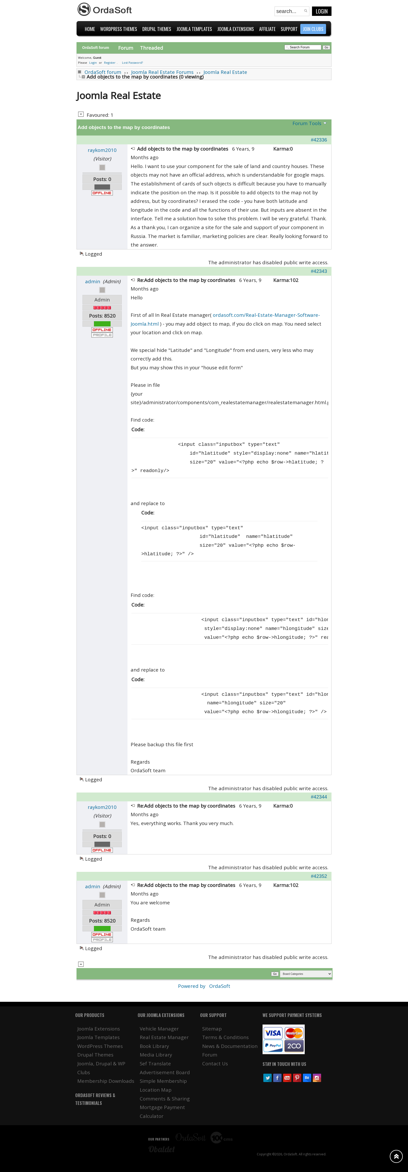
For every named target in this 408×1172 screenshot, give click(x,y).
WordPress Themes (100, 1046)
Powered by (192, 986)
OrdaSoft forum (103, 72)
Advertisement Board (165, 1072)
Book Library (154, 1046)
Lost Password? (132, 63)
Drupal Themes (95, 1054)
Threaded (151, 47)
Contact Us (215, 1063)
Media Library (156, 1054)
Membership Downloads (105, 1081)
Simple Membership (163, 1081)
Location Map (155, 1089)
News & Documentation (230, 1046)
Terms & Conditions (225, 1037)
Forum (125, 47)
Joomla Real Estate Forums (162, 72)
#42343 (319, 271)
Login (322, 11)
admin (92, 281)
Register (110, 63)
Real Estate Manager (164, 1037)
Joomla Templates (98, 1037)
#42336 (319, 140)
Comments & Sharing (165, 1098)
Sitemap (212, 1028)
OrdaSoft (219, 986)
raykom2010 (102, 150)
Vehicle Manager (159, 1028)
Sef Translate (155, 1063)
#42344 (319, 797)
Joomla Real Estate (225, 72)
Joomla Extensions (98, 1028)
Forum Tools (306, 123)
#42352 (319, 876)
